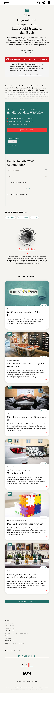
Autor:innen (10, 628)
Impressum (9, 623)
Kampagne (10, 217)
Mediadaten (10, 640)
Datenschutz (10, 630)
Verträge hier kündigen (14, 643)
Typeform (12, 141)
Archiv (34, 217)
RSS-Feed (8, 638)
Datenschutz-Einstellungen (16, 633)
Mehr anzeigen (27, 601)
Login (27, 189)
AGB (6, 635)
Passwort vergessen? (16, 182)
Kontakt (8, 620)
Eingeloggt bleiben (18, 194)
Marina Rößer (28, 50)
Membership (23, 217)
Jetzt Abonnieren (27, 656)
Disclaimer (9, 625)
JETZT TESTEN (27, 130)
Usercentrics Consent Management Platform (30, 75)
